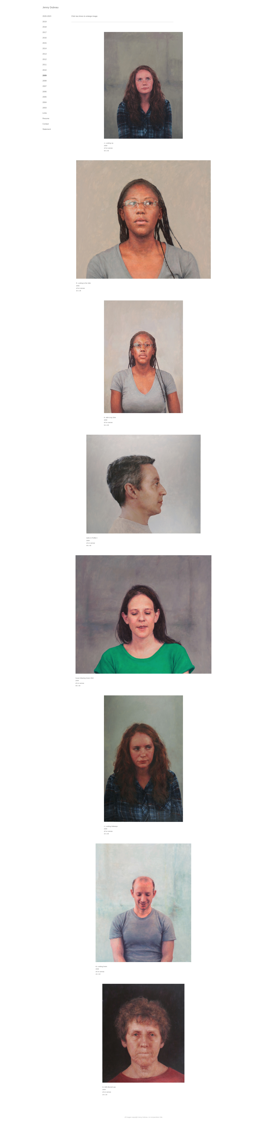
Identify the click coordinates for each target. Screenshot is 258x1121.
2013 (45, 54)
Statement (47, 129)
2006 (45, 92)
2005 (45, 97)
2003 (45, 108)
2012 (45, 59)
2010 (45, 70)
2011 (45, 65)
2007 (45, 86)
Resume (46, 118)
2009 (45, 75)
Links (45, 113)
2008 (45, 81)
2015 (45, 43)
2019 (45, 22)
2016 (45, 38)
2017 (45, 32)
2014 (45, 48)
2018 (45, 27)
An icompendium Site (155, 1117)
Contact (46, 124)
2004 (45, 102)
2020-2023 (47, 16)
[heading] (51, 7)
